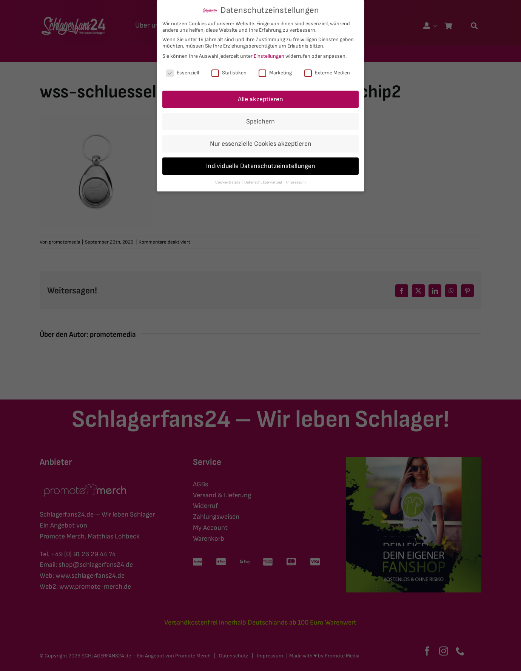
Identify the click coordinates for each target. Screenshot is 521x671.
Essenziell (182, 72)
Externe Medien (327, 72)
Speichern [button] (260, 121)
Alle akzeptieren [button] (260, 99)
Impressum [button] (296, 182)
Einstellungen (269, 56)
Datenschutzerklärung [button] (263, 182)
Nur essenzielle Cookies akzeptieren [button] (260, 144)
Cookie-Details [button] (228, 182)
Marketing (275, 72)
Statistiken (229, 72)
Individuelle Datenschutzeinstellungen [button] (260, 166)
